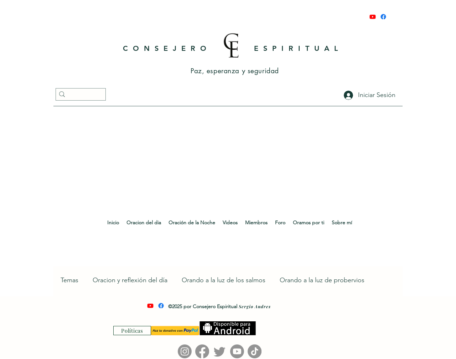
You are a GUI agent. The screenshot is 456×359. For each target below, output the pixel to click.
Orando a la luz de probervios (322, 280)
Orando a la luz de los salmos (223, 280)
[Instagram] (185, 351)
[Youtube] (372, 16)
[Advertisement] (228, 160)
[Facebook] (383, 16)
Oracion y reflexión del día (130, 280)
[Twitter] (220, 351)
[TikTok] (254, 351)
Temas (69, 280)
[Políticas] (132, 330)
